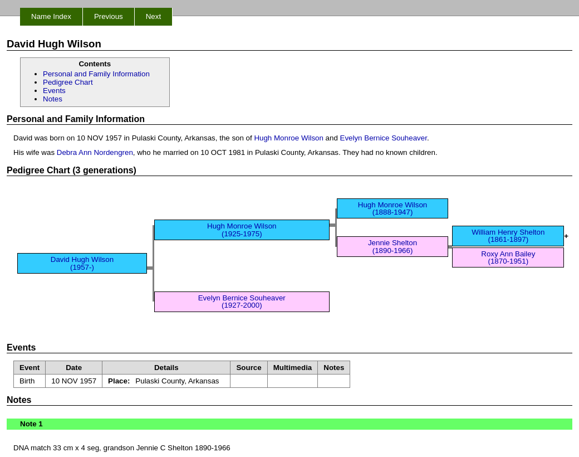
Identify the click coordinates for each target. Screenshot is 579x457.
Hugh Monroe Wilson (288, 138)
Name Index (51, 16)
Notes (52, 99)
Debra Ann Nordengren (95, 152)
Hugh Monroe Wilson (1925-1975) (241, 229)
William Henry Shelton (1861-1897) (508, 236)
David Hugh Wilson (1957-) (82, 263)
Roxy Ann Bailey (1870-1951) (508, 257)
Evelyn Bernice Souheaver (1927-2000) (242, 301)
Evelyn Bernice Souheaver (383, 138)
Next (153, 16)
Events (54, 90)
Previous (108, 16)
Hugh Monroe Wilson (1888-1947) (392, 208)
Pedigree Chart (68, 82)
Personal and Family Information (96, 74)
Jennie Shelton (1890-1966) (392, 246)
